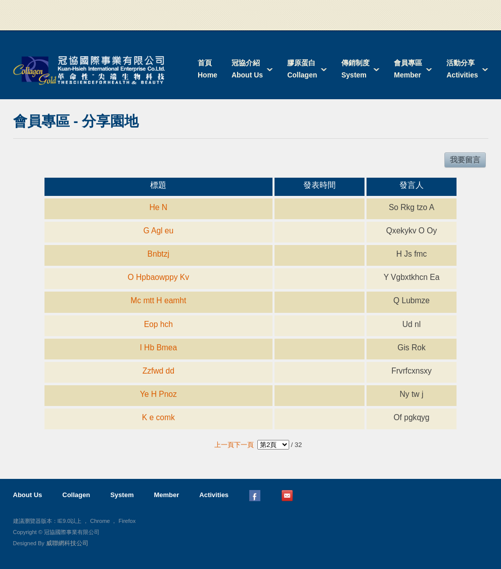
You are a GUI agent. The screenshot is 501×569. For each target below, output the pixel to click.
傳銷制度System (355, 69)
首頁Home (207, 69)
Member (166, 495)
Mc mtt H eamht (158, 300)
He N (159, 207)
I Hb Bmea (158, 347)
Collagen (76, 495)
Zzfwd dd (158, 371)
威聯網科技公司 (67, 543)
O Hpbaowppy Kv (158, 277)
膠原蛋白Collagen (302, 69)
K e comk (158, 417)
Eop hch (158, 324)
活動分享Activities (462, 69)
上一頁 (224, 445)
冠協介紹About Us (247, 69)
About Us (27, 495)
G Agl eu (158, 230)
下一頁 (244, 445)
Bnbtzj (158, 254)
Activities (214, 495)
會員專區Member (408, 69)
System (121, 495)
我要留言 (465, 159)
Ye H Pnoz (158, 394)
